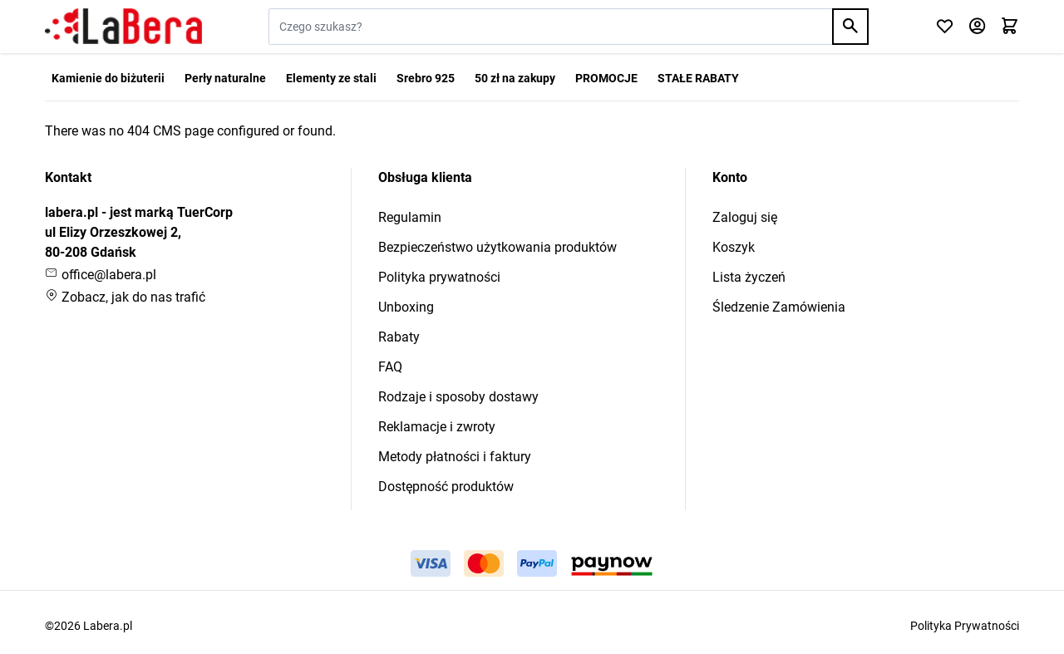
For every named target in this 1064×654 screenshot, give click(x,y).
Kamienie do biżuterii (108, 78)
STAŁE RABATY (698, 78)
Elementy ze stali (331, 78)
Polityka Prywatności (964, 625)
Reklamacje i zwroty (436, 427)
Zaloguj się (744, 217)
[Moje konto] (977, 27)
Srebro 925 (426, 78)
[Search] (850, 26)
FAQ (390, 367)
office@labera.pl (100, 275)
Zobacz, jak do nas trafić (125, 297)
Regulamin (409, 217)
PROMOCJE (606, 78)
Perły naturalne (225, 78)
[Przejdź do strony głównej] (123, 27)
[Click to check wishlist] (944, 27)
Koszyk (733, 247)
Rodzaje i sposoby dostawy (458, 397)
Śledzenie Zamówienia (778, 307)
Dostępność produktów (446, 486)
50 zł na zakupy (515, 78)
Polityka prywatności (439, 277)
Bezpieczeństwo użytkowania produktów (497, 247)
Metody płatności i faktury (454, 457)
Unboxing (406, 307)
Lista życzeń (749, 277)
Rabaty (399, 337)
